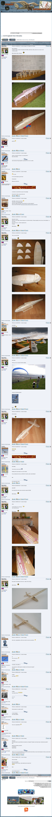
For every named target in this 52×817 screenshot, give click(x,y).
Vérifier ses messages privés (36, 11)
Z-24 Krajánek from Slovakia (11, 36)
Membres (21, 11)
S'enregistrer (26, 11)
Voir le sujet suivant (47, 42)
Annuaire (29, 11)
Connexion (43, 11)
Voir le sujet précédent (39, 42)
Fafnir (13, 698)
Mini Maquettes (31, 39)
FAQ (8, 11)
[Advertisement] (26, 22)
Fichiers (18, 11)
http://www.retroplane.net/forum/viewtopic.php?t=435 (29, 204)
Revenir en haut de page (6, 150)
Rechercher (14, 11)
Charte (11, 11)
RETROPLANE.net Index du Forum (22, 39)
